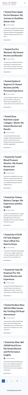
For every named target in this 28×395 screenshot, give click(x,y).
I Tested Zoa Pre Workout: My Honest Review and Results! (13, 52)
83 (17, 381)
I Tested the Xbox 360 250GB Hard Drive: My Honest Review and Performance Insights (14, 348)
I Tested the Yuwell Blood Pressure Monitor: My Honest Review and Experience (13, 163)
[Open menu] (24, 3)
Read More (8, 40)
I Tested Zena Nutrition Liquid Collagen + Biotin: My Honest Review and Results (14, 122)
